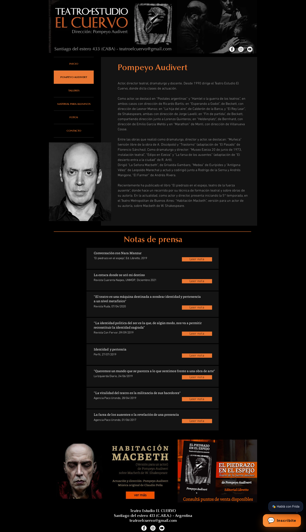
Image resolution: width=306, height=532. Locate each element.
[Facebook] (232, 49)
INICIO (73, 63)
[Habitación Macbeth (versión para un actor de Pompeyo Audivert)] (113, 471)
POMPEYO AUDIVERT (73, 77)
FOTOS (73, 117)
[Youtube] (249, 49)
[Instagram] (241, 49)
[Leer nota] (197, 259)
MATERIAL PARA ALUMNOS (74, 103)
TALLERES (73, 90)
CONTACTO (74, 130)
